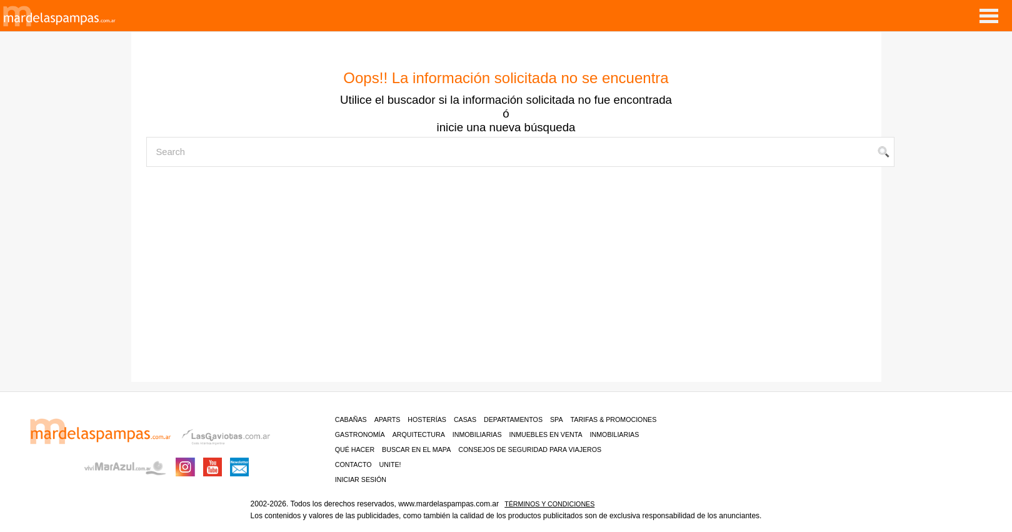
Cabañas (351, 419)
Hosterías (427, 419)
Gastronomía (360, 434)
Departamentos (513, 419)
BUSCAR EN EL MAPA (416, 449)
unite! (390, 464)
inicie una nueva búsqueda (506, 127)
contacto (353, 464)
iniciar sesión (360, 479)
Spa (556, 419)
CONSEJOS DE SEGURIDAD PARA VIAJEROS (529, 449)
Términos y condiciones (549, 504)
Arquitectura (419, 434)
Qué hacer (354, 449)
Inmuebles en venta (546, 434)
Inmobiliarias (477, 434)
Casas (465, 419)
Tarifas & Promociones (614, 419)
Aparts (387, 419)
